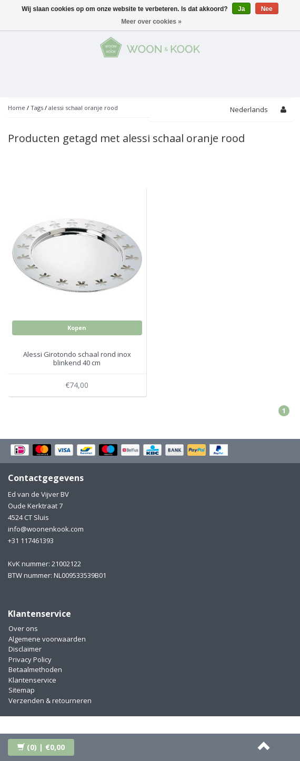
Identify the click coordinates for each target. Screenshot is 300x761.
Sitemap (21, 690)
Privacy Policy (30, 659)
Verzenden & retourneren (50, 700)
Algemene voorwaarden (47, 639)
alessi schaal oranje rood (83, 108)
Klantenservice (32, 680)
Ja (241, 9)
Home (16, 108)
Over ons (23, 628)
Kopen (76, 328)
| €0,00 (41, 747)
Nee (267, 9)
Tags (37, 108)
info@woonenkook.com (46, 529)
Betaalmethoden (35, 669)
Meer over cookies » (151, 21)
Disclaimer (25, 649)
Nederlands (249, 109)
